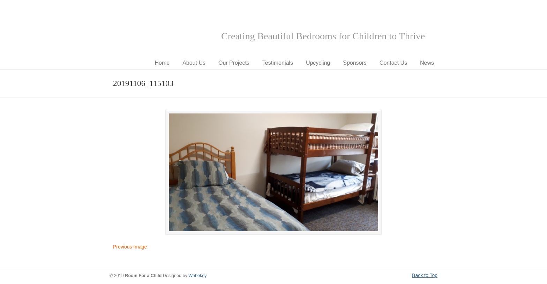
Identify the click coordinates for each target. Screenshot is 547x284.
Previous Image (130, 247)
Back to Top (424, 275)
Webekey (197, 275)
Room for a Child (162, 28)
